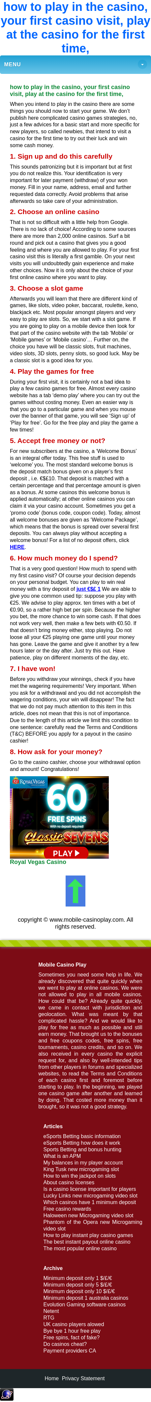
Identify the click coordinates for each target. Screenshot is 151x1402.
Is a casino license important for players (89, 1189)
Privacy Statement (83, 1378)
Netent (51, 1311)
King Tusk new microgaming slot (81, 1169)
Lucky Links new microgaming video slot (90, 1195)
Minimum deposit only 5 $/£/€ (77, 1285)
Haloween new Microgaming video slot (88, 1215)
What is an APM (62, 1156)
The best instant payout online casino (86, 1242)
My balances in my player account (83, 1162)
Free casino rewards (67, 1209)
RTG (48, 1318)
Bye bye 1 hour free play (71, 1331)
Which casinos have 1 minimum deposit (89, 1202)
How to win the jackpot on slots (79, 1176)
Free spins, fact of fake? (71, 1337)
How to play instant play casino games (88, 1235)
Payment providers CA (69, 1351)
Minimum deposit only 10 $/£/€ (79, 1291)
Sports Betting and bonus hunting (82, 1149)
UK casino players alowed (73, 1324)
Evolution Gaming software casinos (84, 1304)
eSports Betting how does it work (81, 1143)
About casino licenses (68, 1182)
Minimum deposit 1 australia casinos (85, 1298)
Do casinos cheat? (65, 1344)
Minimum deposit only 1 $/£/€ (77, 1278)
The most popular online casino (79, 1248)
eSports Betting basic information (82, 1136)
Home (52, 1378)
